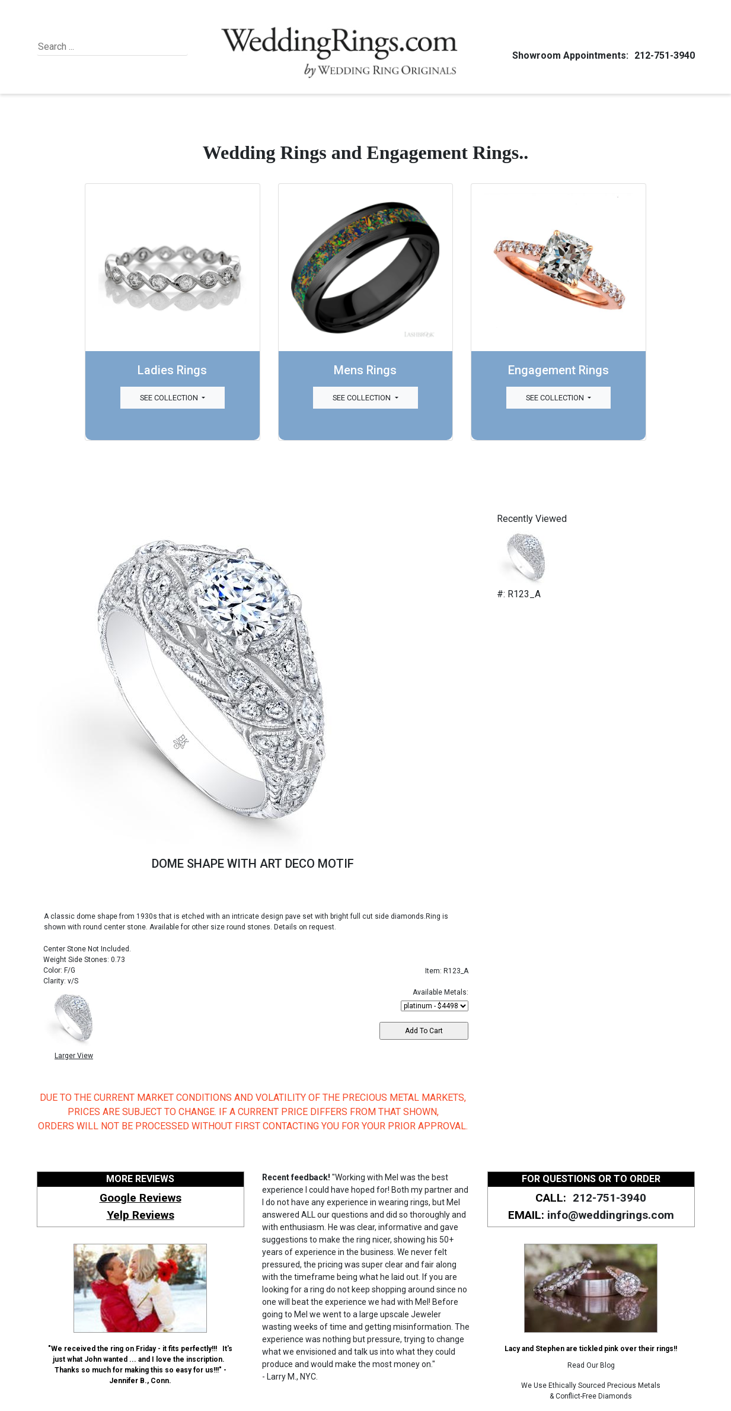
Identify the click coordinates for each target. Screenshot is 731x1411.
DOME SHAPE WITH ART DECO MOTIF (253, 863)
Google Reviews (140, 1198)
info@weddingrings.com (610, 1215)
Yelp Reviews (140, 1215)
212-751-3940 (663, 55)
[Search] (92, 47)
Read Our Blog (591, 1365)
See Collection (170, 397)
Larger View (74, 1056)
